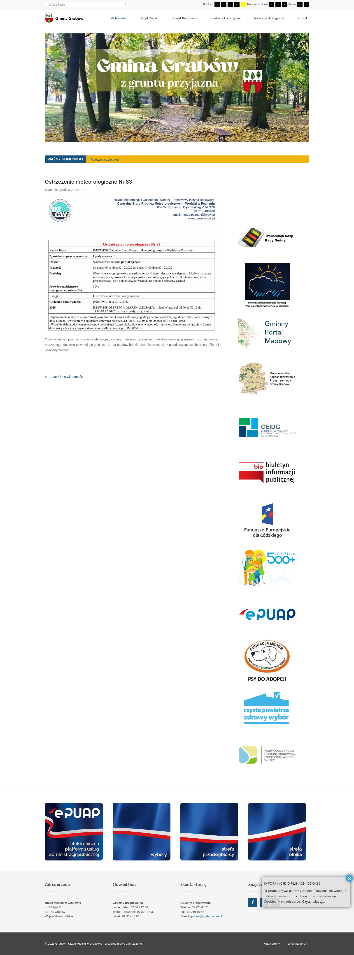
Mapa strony (272, 943)
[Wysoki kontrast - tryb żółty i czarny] (243, 4)
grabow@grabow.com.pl (206, 916)
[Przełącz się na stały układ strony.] (300, 4)
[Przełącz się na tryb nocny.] (223, 4)
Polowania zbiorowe (105, 159)
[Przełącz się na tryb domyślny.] (217, 4)
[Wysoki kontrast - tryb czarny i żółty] (237, 4)
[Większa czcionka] (284, 4)
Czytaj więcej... (313, 901)
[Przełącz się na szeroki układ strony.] (306, 4)
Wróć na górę (297, 944)
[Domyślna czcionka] (278, 4)
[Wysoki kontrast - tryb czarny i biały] (230, 4)
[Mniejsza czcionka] (271, 4)
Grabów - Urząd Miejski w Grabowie (79, 943)
